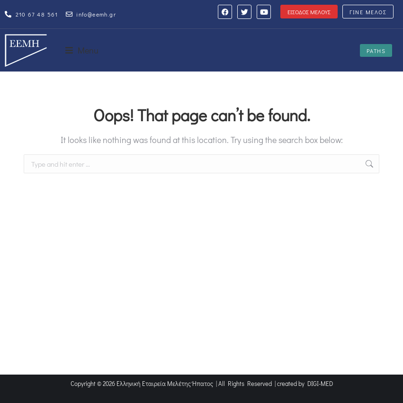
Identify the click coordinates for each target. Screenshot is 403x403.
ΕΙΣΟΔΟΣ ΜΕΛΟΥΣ (309, 12)
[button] (82, 50)
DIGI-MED (320, 383)
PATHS (376, 50)
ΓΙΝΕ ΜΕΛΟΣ (367, 12)
